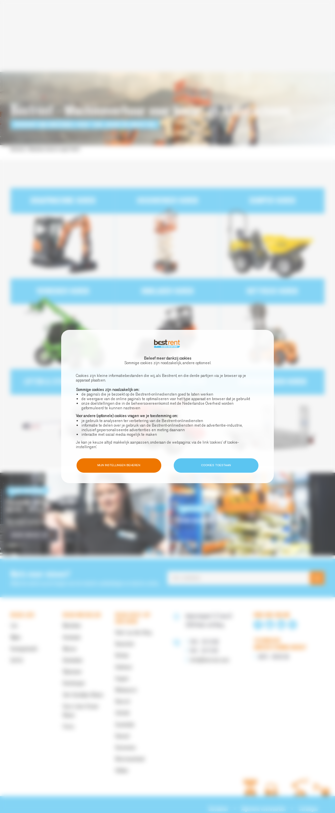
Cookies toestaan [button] (216, 465)
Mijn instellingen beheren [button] (118, 465)
